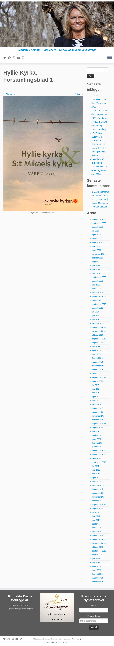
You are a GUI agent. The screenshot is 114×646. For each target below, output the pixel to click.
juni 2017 (96, 389)
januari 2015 (97, 489)
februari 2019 (98, 323)
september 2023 (99, 223)
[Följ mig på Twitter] (5, 57)
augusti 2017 (97, 381)
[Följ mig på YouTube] (19, 57)
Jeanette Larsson (99, 207)
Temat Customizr (62, 642)
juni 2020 (96, 285)
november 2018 (99, 331)
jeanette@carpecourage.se (23, 609)
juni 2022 (96, 246)
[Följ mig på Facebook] (10, 57)
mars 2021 (96, 273)
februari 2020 (98, 292)
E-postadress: (93, 616)
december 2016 (99, 412)
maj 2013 (96, 562)
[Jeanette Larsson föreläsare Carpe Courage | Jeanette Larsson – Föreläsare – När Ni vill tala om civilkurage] (57, 24)
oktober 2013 (97, 547)
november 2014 (99, 497)
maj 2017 (96, 393)
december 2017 (99, 366)
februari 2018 (98, 358)
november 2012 (99, 582)
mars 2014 (96, 528)
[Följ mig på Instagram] (15, 57)
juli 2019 (95, 312)
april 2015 (96, 477)
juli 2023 (95, 231)
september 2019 (99, 304)
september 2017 (99, 377)
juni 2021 (96, 265)
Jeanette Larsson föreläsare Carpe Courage (54, 639)
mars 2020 (96, 289)
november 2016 (99, 416)
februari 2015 (98, 485)
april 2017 (96, 397)
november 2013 (99, 543)
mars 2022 (96, 250)
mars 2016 (96, 439)
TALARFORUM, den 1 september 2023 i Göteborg (99, 114)
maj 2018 (96, 346)
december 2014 (99, 493)
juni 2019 (96, 316)
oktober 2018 (97, 335)
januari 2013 (97, 578)
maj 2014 (96, 520)
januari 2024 (97, 219)
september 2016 (99, 424)
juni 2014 (96, 516)
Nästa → (79, 94)
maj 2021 (96, 269)
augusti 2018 (97, 343)
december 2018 (99, 327)
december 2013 (99, 539)
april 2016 (96, 435)
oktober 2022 (97, 238)
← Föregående (10, 94)
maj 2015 (96, 474)
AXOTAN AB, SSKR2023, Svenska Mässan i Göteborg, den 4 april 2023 (99, 166)
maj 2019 (96, 319)
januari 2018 (97, 362)
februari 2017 (98, 404)
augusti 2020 (97, 281)
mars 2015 (96, 481)
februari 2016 (98, 443)
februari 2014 (98, 531)
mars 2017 (96, 400)
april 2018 (96, 350)
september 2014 (99, 504)
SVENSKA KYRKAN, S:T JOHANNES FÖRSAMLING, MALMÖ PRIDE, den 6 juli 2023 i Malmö (99, 144)
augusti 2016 (97, 427)
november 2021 (99, 254)
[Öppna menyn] (109, 57)
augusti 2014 (97, 508)
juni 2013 (96, 558)
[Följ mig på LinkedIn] (24, 57)
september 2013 (99, 551)
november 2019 (99, 296)
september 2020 (99, 277)
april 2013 (96, 566)
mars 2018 (96, 354)
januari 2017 (97, 408)
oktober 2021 (97, 258)
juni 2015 (96, 470)
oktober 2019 (97, 300)
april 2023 (96, 235)
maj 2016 (96, 431)
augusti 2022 (97, 242)
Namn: (94, 605)
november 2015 (99, 454)
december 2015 (99, 451)
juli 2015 (95, 466)
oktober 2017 (97, 373)
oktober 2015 (97, 458)
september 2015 (99, 462)
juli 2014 (95, 512)
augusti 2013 (97, 555)
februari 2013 (98, 574)
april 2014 (96, 524)
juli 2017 (95, 385)
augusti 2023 (97, 227)
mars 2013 (96, 570)
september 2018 (99, 339)
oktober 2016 (97, 420)
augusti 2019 (97, 308)
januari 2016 (97, 447)
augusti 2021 (97, 262)
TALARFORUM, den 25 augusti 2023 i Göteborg (99, 126)
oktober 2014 (97, 501)
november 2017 (99, 370)
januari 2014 (97, 535)
